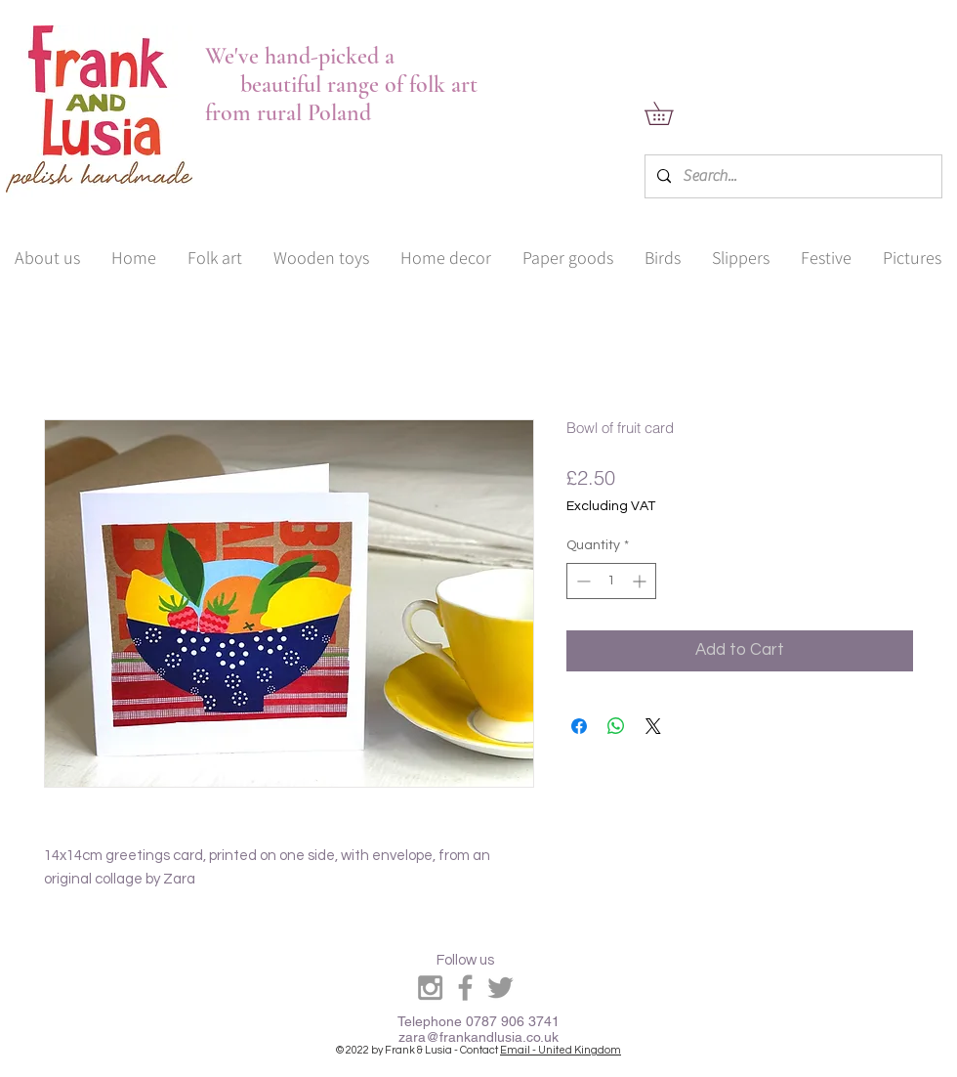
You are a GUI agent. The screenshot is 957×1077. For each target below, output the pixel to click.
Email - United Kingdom (560, 1050)
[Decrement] (581, 581)
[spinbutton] (611, 581)
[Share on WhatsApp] (616, 726)
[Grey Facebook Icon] (465, 987)
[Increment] (641, 581)
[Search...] (791, 176)
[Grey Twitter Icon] (500, 987)
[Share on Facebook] (579, 726)
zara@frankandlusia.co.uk (478, 1037)
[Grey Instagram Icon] (430, 987)
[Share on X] (653, 726)
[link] (670, 113)
